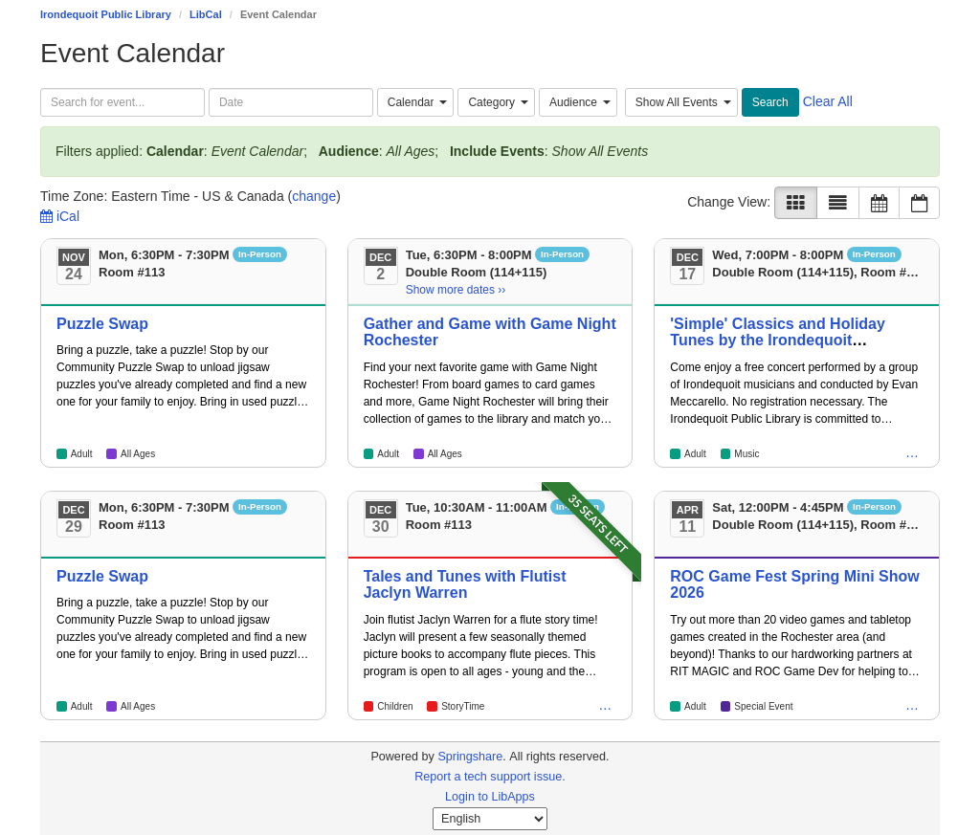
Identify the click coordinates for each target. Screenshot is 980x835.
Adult (82, 454)
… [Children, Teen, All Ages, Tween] (912, 452)
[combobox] (416, 102)
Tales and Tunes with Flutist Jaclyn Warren (465, 585)
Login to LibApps (490, 796)
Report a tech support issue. (490, 776)
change (314, 196)
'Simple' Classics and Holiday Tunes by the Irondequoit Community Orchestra (777, 340)
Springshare (469, 756)
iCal (59, 216)
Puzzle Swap (102, 324)
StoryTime (462, 706)
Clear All (828, 101)
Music (746, 454)
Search (770, 102)
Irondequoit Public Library (105, 14)
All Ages (138, 454)
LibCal (205, 14)
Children (394, 706)
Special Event (763, 706)
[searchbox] (122, 102)
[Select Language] (490, 818)
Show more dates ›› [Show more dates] (456, 290)
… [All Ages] (605, 705)
